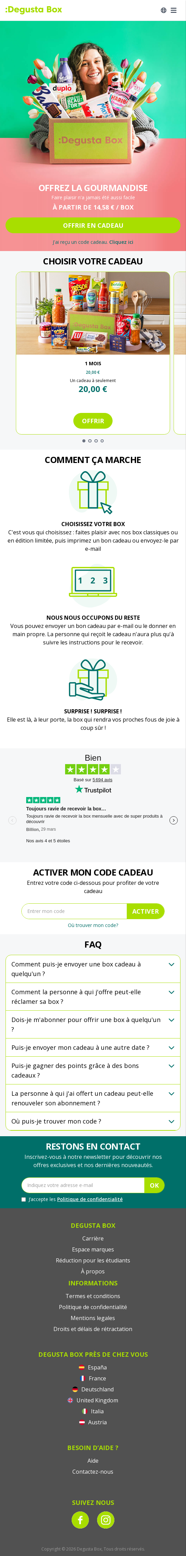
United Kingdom (93, 1400)
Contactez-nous (92, 1471)
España (93, 1367)
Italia (93, 1411)
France (93, 1378)
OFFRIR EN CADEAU (93, 225)
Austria (93, 1422)
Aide (93, 1460)
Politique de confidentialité (90, 1199)
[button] (93, 969)
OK (154, 1185)
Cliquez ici (121, 242)
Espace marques (93, 1249)
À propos (93, 1271)
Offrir (93, 421)
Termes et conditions (92, 1296)
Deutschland (93, 1389)
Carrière (93, 1238)
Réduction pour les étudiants (93, 1260)
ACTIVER (145, 911)
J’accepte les (72, 1199)
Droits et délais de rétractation (92, 1329)
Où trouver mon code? (93, 925)
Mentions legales (93, 1318)
